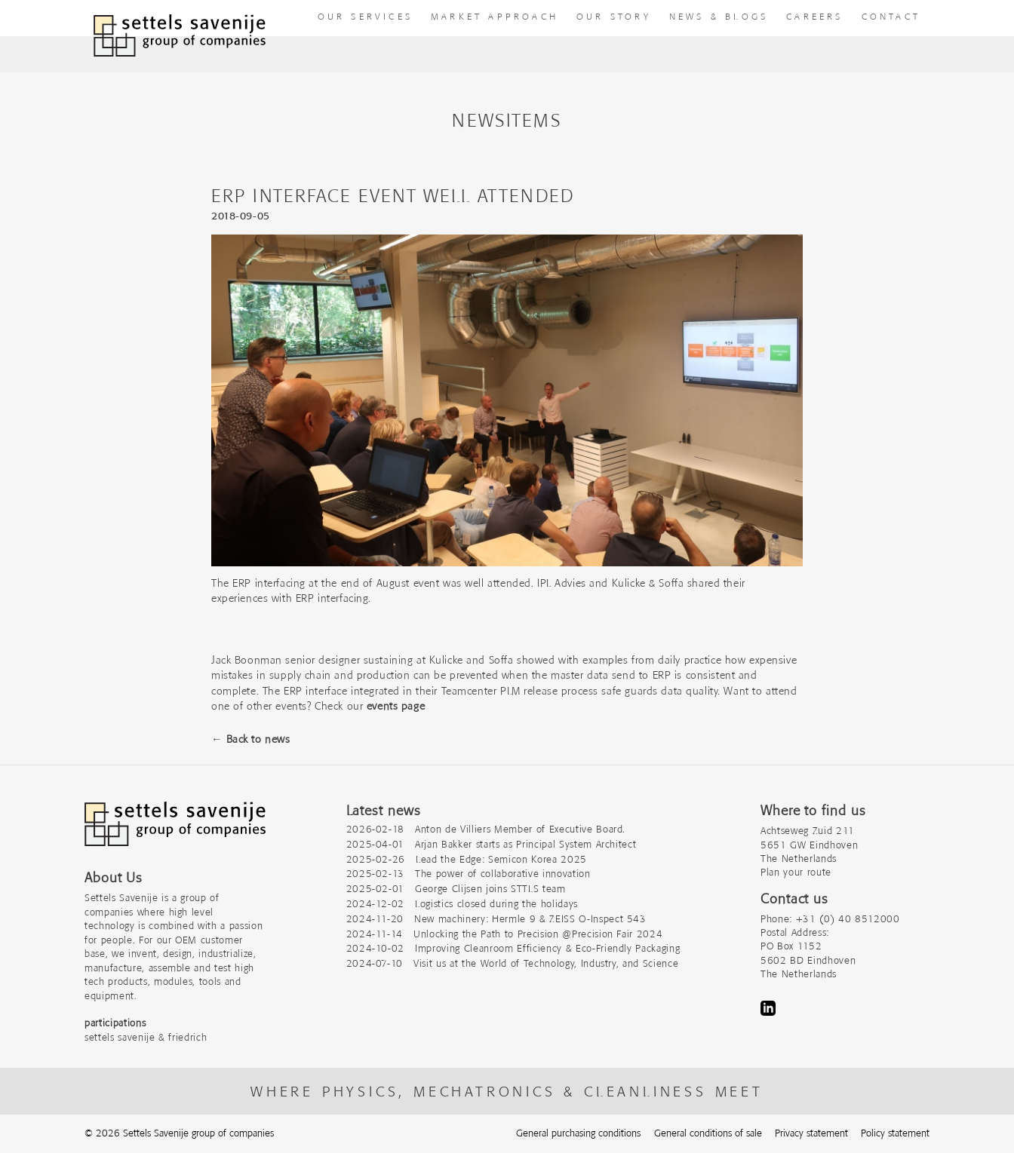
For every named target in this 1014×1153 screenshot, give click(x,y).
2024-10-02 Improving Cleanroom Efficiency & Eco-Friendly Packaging (513, 948)
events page (396, 706)
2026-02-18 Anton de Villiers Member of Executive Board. (486, 829)
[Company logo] (175, 831)
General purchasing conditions (578, 1133)
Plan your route (795, 872)
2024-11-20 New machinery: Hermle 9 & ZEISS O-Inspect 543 (496, 919)
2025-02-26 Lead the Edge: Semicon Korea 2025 (466, 859)
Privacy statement (811, 1133)
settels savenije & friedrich (145, 1037)
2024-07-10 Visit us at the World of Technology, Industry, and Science (512, 963)
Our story (613, 16)
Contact (891, 16)
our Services (365, 16)
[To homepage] (180, 35)
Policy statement (895, 1133)
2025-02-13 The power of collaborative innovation (468, 873)
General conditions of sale (708, 1133)
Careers (814, 16)
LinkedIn (768, 1008)
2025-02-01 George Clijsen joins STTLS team (456, 888)
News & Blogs (718, 16)
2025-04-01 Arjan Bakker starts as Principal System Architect (491, 844)
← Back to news (250, 739)
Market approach (494, 16)
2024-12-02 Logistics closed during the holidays (462, 903)
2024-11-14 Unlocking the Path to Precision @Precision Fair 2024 (504, 934)
